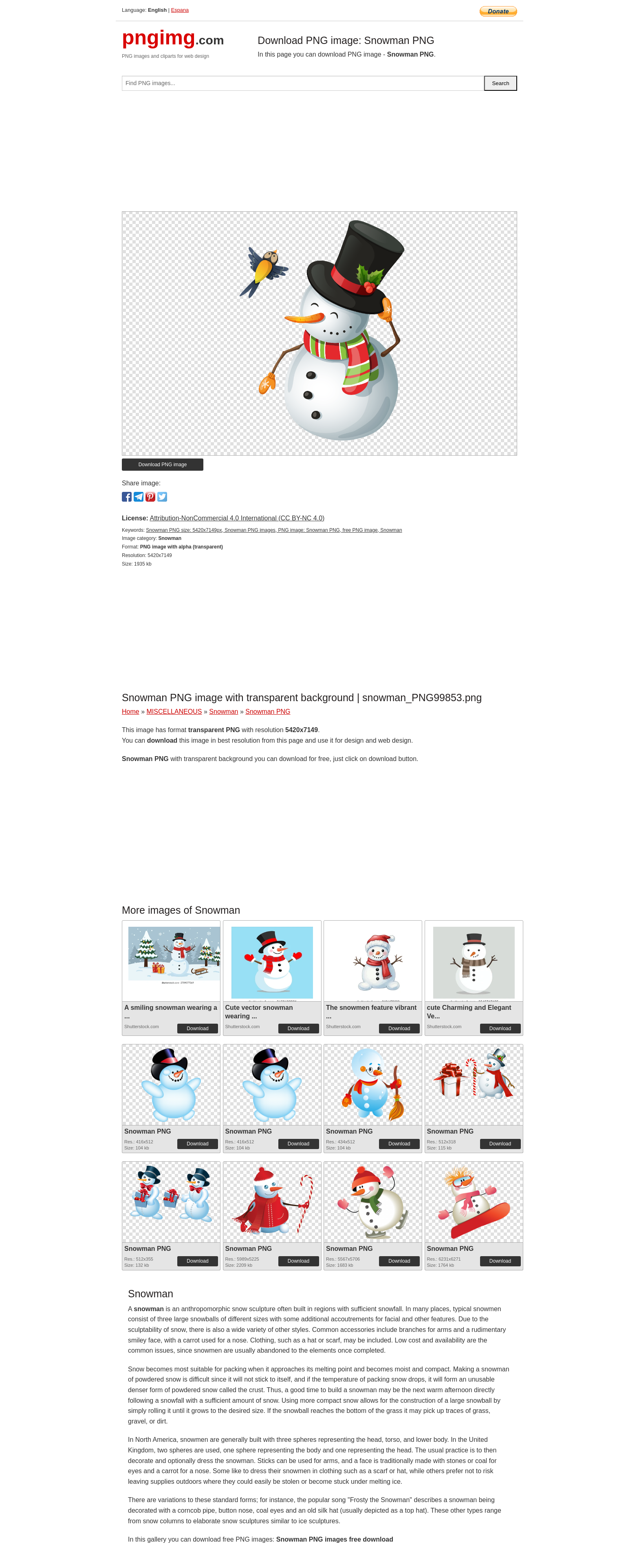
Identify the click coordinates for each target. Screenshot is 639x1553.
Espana (180, 10)
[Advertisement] (319, 154)
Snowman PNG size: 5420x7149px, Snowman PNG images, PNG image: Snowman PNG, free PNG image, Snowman (274, 530)
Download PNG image (163, 464)
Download (197, 1028)
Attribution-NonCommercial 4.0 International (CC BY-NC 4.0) (237, 518)
